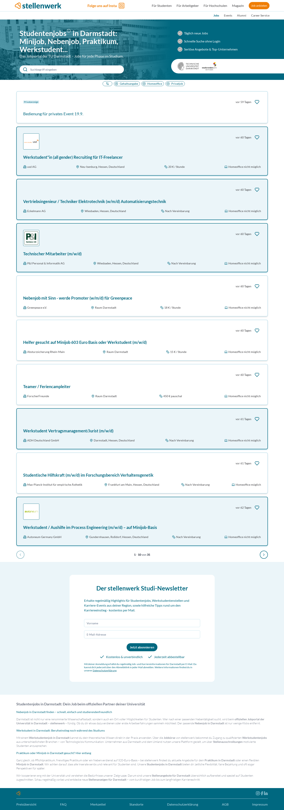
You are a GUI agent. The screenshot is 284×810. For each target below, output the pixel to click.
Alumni (241, 15)
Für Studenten (162, 5)
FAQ (63, 804)
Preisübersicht (26, 804)
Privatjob (174, 83)
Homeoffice (152, 83)
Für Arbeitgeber (188, 5)
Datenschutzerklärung (105, 670)
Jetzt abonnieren (142, 647)
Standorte (136, 804)
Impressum (260, 804)
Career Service (260, 15)
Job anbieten (259, 5)
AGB (225, 804)
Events (228, 15)
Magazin (238, 5)
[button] (69, 34)
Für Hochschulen (215, 5)
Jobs (216, 15)
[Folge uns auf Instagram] (106, 6)
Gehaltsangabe (126, 83)
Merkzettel (98, 804)
